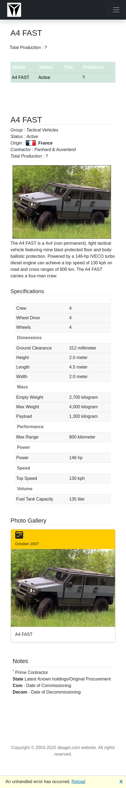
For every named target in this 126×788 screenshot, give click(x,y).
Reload (78, 781)
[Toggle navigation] (116, 9)
